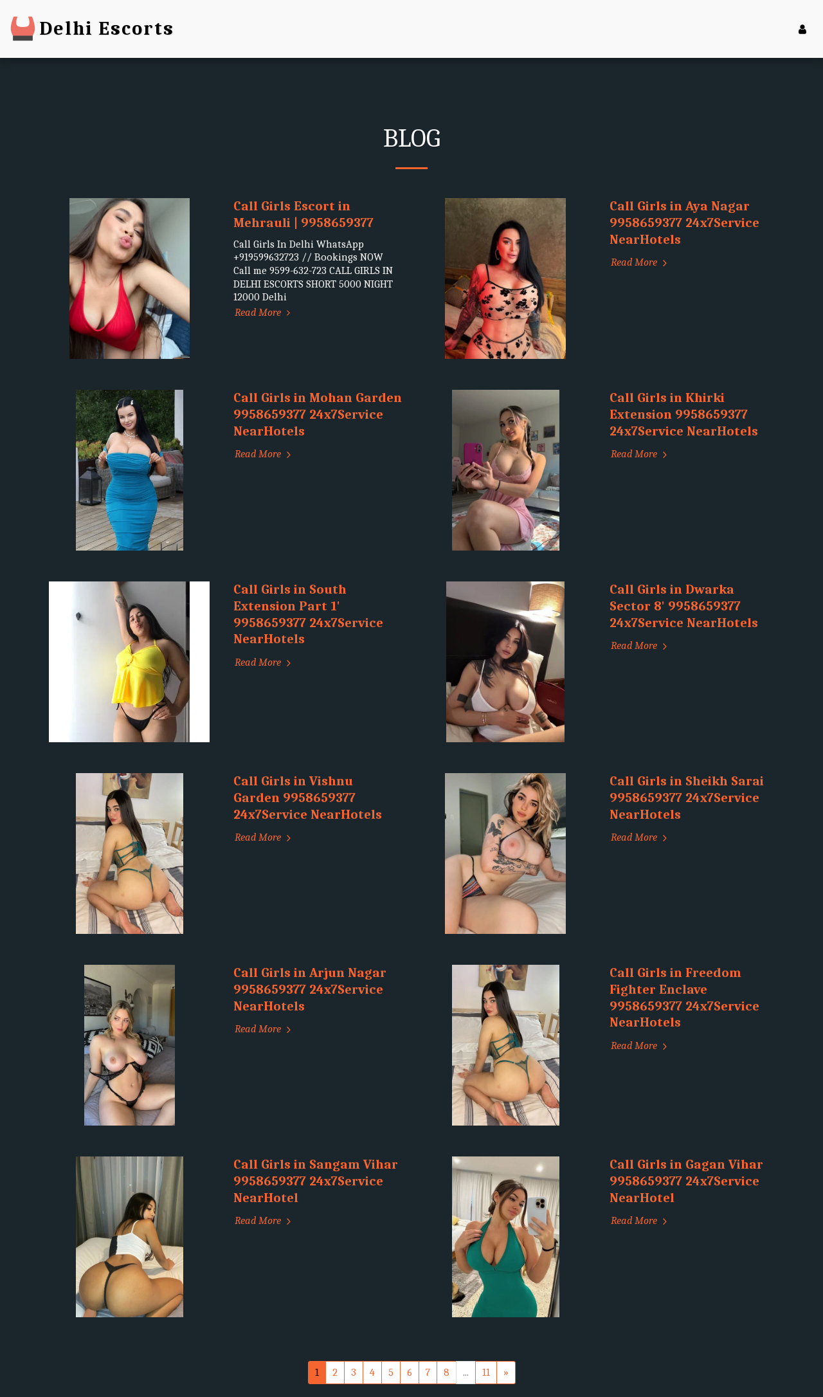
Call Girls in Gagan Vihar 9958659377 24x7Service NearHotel (686, 1180)
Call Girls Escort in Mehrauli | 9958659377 (303, 214)
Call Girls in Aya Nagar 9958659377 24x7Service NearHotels (684, 222)
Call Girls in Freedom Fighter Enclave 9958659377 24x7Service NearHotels (684, 997)
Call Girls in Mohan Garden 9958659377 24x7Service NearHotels (317, 414)
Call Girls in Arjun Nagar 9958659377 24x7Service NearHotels (309, 989)
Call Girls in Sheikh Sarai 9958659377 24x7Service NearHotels (687, 797)
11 (486, 1372)
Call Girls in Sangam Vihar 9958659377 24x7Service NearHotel (315, 1180)
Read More (264, 312)
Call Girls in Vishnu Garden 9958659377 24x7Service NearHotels (307, 797)
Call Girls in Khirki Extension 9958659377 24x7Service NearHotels (684, 414)
